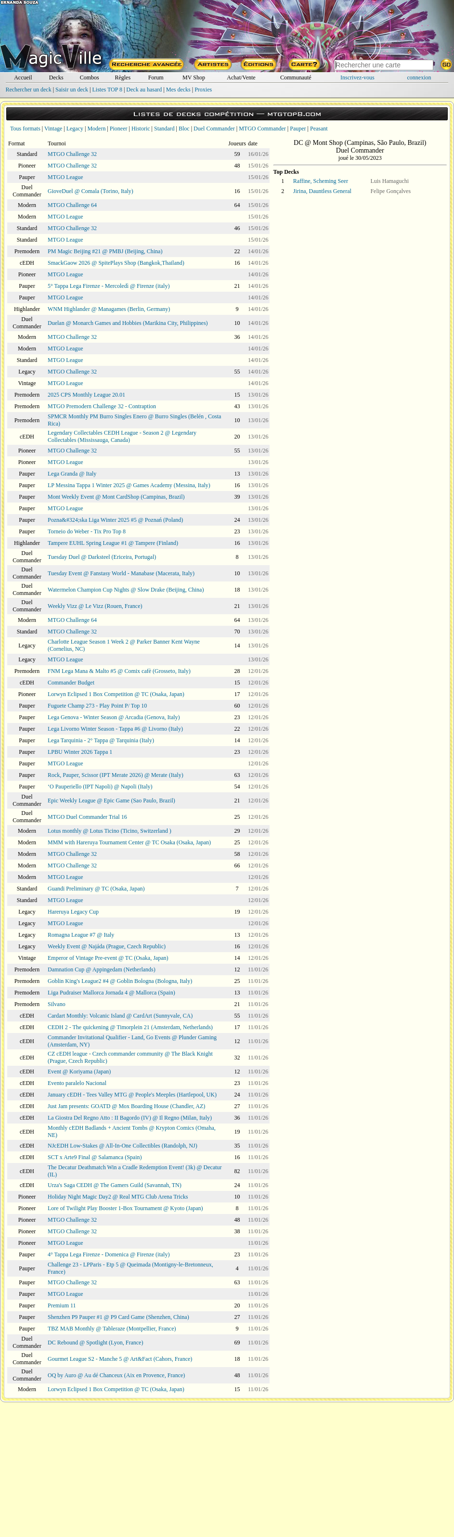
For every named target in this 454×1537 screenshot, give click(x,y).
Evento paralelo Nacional (77, 1083)
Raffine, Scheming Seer (320, 181)
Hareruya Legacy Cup (73, 911)
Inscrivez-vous (357, 77)
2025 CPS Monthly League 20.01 (86, 394)
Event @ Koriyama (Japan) (79, 1071)
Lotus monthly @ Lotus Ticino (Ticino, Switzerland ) (109, 830)
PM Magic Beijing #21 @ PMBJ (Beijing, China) (105, 251)
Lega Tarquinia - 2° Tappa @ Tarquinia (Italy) (101, 740)
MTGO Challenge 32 (72, 154)
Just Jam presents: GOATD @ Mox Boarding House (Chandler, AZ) (126, 1106)
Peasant (319, 128)
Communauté (295, 77)
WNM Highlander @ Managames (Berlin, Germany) (109, 309)
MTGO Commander (262, 128)
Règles (122, 77)
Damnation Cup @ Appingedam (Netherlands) (102, 969)
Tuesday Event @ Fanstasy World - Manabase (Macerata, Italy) (121, 573)
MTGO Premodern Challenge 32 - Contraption (102, 406)
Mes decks (178, 89)
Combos (89, 77)
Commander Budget (71, 682)
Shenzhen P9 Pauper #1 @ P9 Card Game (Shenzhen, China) (118, 1317)
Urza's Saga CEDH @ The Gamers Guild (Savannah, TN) (115, 1185)
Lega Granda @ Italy (72, 473)
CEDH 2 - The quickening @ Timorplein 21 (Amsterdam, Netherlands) (130, 1027)
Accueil (23, 77)
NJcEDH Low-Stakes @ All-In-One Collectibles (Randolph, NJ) (122, 1145)
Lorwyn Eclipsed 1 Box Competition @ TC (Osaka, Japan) (116, 694)
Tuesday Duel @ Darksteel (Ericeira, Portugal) (102, 557)
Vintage (53, 128)
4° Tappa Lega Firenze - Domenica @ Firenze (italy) (108, 1254)
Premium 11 (62, 1305)
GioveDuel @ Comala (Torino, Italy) (90, 191)
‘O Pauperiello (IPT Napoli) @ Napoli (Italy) (100, 786)
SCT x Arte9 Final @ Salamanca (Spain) (95, 1157)
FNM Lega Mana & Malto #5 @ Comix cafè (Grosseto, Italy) (119, 671)
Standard (164, 128)
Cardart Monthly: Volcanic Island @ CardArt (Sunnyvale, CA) (120, 1015)
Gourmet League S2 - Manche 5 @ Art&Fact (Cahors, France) (120, 1359)
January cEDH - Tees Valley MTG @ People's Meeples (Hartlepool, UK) (132, 1094)
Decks (56, 77)
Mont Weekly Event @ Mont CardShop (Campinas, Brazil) (116, 496)
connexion (419, 77)
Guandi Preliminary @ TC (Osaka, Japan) (96, 888)
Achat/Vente (241, 77)
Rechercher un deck (28, 89)
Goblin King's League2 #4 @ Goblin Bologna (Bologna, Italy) (120, 981)
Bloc (184, 128)
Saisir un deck (71, 89)
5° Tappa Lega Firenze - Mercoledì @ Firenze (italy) (108, 286)
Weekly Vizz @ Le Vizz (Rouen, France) (95, 606)
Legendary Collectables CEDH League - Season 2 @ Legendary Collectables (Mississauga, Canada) (122, 436)
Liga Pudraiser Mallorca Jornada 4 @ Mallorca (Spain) (111, 992)
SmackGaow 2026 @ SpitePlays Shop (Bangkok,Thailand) (116, 262)
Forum (156, 77)
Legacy (74, 128)
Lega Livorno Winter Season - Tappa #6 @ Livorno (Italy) (115, 728)
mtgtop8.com (294, 114)
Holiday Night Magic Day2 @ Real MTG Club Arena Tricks (118, 1196)
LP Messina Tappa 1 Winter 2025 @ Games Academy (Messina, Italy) (129, 485)
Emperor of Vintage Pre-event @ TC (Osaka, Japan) (108, 958)
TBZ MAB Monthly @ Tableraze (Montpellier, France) (112, 1328)
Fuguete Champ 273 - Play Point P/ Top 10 (97, 705)
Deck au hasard (144, 89)
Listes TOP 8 (107, 89)
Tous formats (25, 128)
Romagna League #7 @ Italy (81, 934)
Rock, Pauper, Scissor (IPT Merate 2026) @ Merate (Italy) (115, 775)
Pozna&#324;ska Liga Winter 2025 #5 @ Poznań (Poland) (115, 520)
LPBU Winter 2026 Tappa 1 (80, 752)
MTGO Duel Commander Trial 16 (87, 817)
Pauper (298, 128)
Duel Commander (214, 128)
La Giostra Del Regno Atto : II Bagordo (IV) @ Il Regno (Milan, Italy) (130, 1117)
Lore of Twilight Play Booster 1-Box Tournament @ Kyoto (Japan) (125, 1208)
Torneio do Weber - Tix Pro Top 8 (87, 531)
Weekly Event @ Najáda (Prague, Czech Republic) (107, 946)
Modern (96, 128)
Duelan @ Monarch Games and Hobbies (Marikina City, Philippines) (128, 323)
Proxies (203, 89)
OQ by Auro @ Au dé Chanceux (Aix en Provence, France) (116, 1375)
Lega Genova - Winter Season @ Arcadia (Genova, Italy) (114, 717)
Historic (140, 128)
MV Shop (193, 77)
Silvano (56, 1004)
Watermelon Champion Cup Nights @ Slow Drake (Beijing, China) (126, 589)
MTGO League (65, 177)
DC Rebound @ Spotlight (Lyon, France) (95, 1342)
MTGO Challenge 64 (72, 205)
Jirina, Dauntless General (322, 191)
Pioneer (119, 128)
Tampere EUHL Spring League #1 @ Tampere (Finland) (113, 543)
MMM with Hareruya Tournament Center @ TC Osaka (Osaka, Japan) (129, 842)
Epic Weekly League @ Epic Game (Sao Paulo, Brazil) (111, 800)
